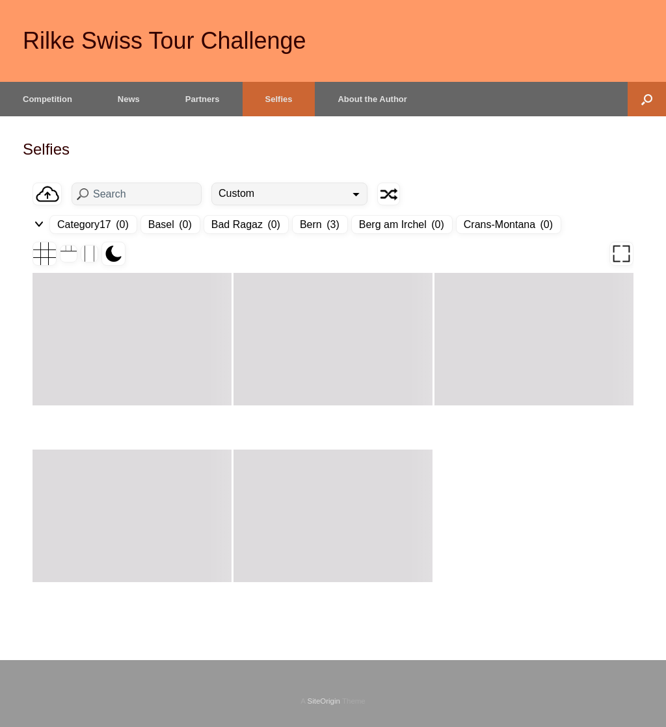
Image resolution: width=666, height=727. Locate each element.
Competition (47, 99)
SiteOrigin (323, 701)
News (129, 99)
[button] (647, 99)
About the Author (372, 99)
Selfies (279, 99)
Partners (202, 99)
